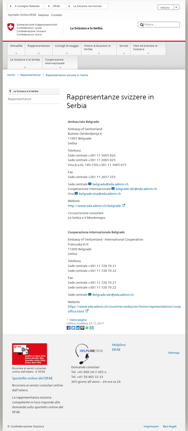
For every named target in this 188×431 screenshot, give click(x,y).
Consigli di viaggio (67, 49)
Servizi (123, 49)
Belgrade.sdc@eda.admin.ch (113, 295)
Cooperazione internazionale (60, 63)
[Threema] (82, 327)
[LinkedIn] (78, 327)
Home (11, 75)
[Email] (92, 327)
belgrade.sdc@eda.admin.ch (136, 189)
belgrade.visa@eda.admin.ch (100, 194)
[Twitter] (73, 327)
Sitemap (173, 352)
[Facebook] (69, 327)
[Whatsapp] (87, 327)
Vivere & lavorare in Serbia (99, 49)
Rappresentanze (38, 49)
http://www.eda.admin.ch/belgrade (96, 206)
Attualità (16, 49)
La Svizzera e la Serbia (25, 63)
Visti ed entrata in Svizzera (148, 49)
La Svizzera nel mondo (87, 6)
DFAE (56, 6)
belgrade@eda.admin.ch (110, 184)
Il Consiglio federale (27, 6)
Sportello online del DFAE (32, 378)
